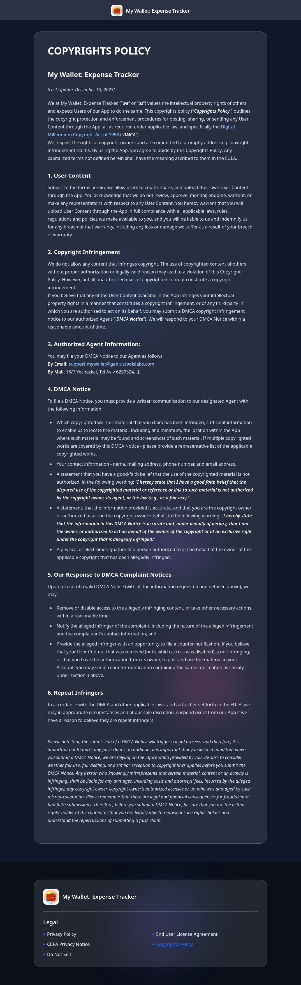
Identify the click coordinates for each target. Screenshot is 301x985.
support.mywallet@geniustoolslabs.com (111, 364)
